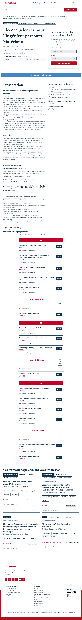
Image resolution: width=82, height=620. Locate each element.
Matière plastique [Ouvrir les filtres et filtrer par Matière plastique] (61, 474)
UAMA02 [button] (22, 376)
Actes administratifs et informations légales (39, 612)
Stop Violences (38, 603)
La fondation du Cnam (13, 592)
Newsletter (72, 612)
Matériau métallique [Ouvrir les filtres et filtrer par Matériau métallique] (10, 23)
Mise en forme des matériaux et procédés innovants (17, 483)
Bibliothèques (38, 600)
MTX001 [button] (22, 289)
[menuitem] (37, 3)
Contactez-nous (71, 9)
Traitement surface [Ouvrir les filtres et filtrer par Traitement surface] (49, 23)
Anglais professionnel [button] (27, 418)
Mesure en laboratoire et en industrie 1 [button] (33, 338)
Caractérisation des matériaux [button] (30, 408)
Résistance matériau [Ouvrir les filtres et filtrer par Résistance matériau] (64, 478)
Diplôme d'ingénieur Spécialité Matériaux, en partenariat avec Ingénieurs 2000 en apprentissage (57, 487)
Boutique (37, 596)
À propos (37, 586)
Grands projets (10, 598)
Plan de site (37, 605)
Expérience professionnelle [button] (29, 313)
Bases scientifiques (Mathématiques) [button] (32, 245)
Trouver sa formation (11, 16)
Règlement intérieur (19, 612)
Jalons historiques (11, 588)
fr (3, 16)
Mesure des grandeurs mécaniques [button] (32, 267)
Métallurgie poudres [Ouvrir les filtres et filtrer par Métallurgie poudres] (10, 478)
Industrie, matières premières (28, 16)
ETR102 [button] (21, 391)
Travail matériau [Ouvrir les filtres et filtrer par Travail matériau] (48, 474)
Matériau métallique (60, 16)
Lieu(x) (53, 55)
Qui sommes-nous (12, 586)
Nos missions (10, 590)
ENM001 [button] (22, 330)
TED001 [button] (21, 449)
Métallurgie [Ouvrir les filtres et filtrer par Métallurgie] (67, 517)
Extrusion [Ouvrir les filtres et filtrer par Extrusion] (22, 474)
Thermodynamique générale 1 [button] (30, 328)
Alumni (8, 594)
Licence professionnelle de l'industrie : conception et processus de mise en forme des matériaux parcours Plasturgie (21, 528)
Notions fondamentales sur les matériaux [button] (34, 398)
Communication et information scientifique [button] (34, 388)
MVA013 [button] (21, 247)
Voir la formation (32, 500)
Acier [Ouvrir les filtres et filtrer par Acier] (44, 517)
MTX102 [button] (22, 410)
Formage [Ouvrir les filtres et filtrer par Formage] (30, 474)
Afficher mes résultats (63, 63)
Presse (36, 588)
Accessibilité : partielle (60, 612)
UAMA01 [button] (22, 315)
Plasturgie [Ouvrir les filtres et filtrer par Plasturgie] (37, 23)
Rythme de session (56, 48)
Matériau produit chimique (45, 16)
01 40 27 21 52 (58, 92)
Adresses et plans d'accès (42, 594)
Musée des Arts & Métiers (41, 598)
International (38, 601)
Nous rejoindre (38, 590)
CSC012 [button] (22, 279)
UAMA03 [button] (22, 458)
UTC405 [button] (21, 400)
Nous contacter (38, 592)
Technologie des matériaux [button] (29, 287)
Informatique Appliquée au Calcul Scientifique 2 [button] (36, 348)
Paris (51, 110)
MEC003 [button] (22, 269)
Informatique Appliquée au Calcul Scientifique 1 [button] (36, 277)
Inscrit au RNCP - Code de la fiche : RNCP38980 (17, 176)
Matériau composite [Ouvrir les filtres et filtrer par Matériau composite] (25, 23)
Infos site (9, 612)
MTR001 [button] (22, 340)
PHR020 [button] (22, 260)
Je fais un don (10, 596)
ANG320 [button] (22, 420)
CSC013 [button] (22, 350)
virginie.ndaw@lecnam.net (62, 94)
